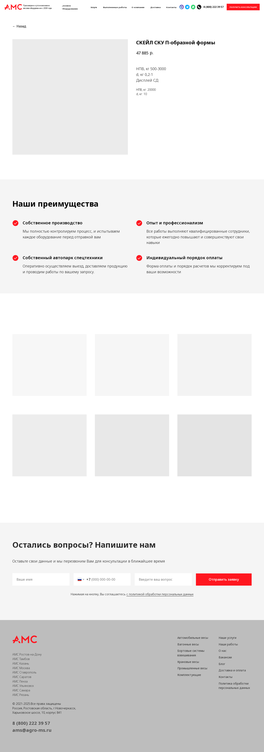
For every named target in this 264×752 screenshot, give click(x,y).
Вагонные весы (188, 644)
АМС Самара (21, 690)
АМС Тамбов (21, 659)
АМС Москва (21, 668)
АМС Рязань (20, 695)
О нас (222, 651)
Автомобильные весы (192, 638)
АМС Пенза (20, 681)
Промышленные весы (192, 668)
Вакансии (225, 657)
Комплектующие (189, 675)
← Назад (19, 26)
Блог (222, 664)
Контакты (225, 677)
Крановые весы (188, 662)
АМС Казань (20, 663)
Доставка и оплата (232, 670)
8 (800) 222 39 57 (213, 7)
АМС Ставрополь (24, 672)
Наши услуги (227, 638)
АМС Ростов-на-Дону (27, 654)
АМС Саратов (21, 677)
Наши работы (228, 644)
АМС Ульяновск (23, 686)
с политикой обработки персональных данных (159, 594)
